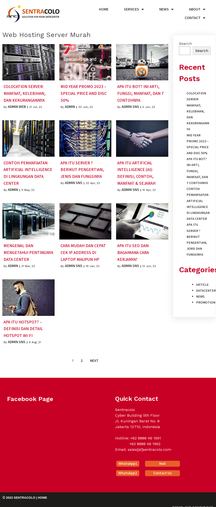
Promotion (205, 301)
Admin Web (17, 105)
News (200, 295)
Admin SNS (130, 105)
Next (94, 359)
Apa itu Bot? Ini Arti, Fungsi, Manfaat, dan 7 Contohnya (197, 170)
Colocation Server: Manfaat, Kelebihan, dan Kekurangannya (198, 110)
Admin (70, 105)
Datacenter (206, 289)
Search (185, 42)
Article (202, 283)
